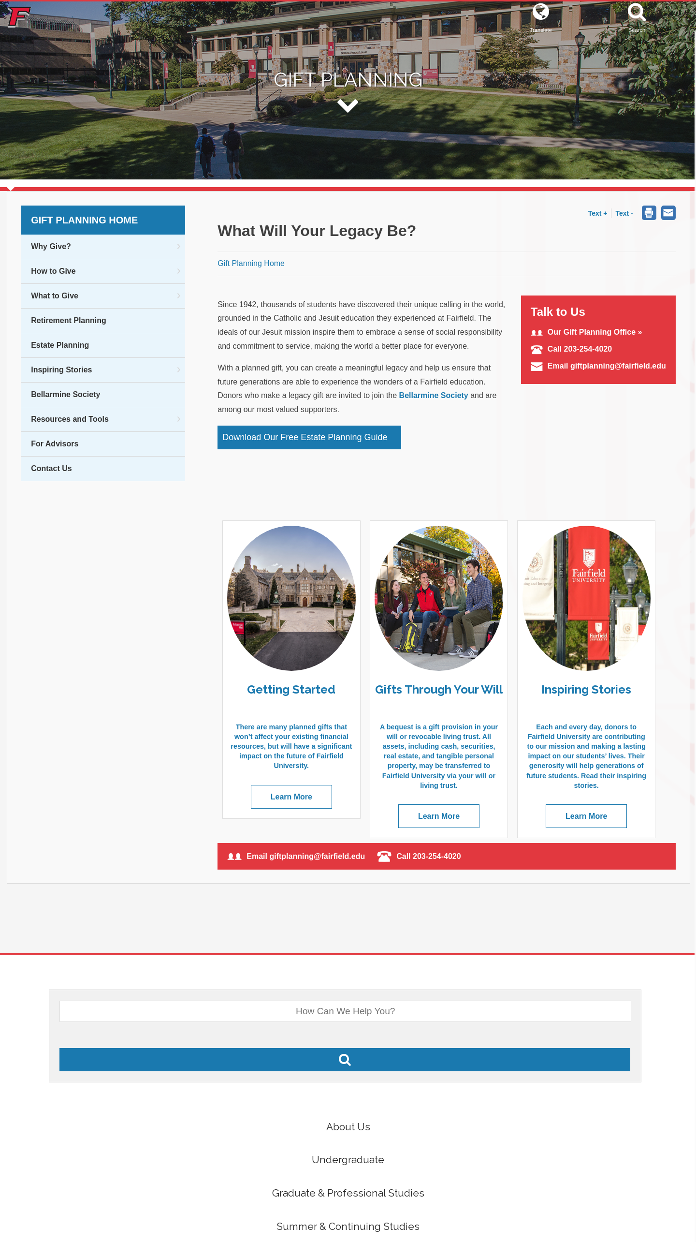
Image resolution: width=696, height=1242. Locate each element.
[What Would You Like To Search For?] (345, 1011)
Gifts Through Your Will (439, 689)
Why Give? (51, 246)
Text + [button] (598, 213)
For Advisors (54, 444)
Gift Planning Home (84, 220)
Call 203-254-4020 (571, 349)
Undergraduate (348, 1159)
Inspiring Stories (61, 370)
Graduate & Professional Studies (348, 1193)
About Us (348, 1127)
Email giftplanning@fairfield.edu (598, 366)
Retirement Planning (68, 320)
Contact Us (51, 468)
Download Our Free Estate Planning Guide (304, 437)
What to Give (54, 296)
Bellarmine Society (65, 394)
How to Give (53, 271)
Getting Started (291, 689)
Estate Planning (60, 345)
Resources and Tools (70, 419)
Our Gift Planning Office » (586, 332)
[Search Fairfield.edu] (344, 1060)
